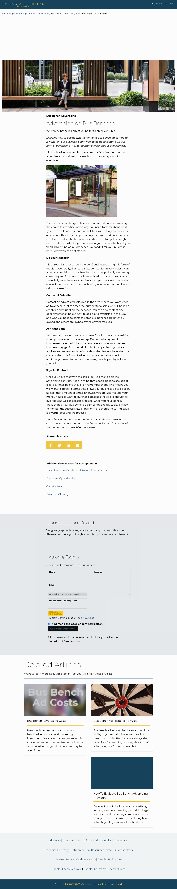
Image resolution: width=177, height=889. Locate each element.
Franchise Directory (56, 850)
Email (52, 585)
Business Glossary (57, 494)
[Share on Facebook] (50, 445)
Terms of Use (84, 840)
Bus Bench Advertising (64, 13)
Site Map (55, 840)
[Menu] (169, 4)
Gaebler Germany (95, 869)
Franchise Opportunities (61, 478)
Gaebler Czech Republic (66, 869)
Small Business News (119, 850)
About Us (68, 840)
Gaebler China (117, 869)
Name (52, 572)
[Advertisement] (88, 37)
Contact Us (120, 840)
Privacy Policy (103, 840)
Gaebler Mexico (86, 859)
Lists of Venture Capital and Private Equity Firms (76, 470)
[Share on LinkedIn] (68, 445)
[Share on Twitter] (59, 445)
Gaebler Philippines (110, 859)
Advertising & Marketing (14, 13)
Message (97, 572)
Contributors (54, 486)
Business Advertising (39, 13)
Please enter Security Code (63, 600)
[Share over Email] (77, 445)
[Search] (157, 4)
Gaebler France (64, 859)
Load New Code (85, 617)
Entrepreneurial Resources (87, 850)
